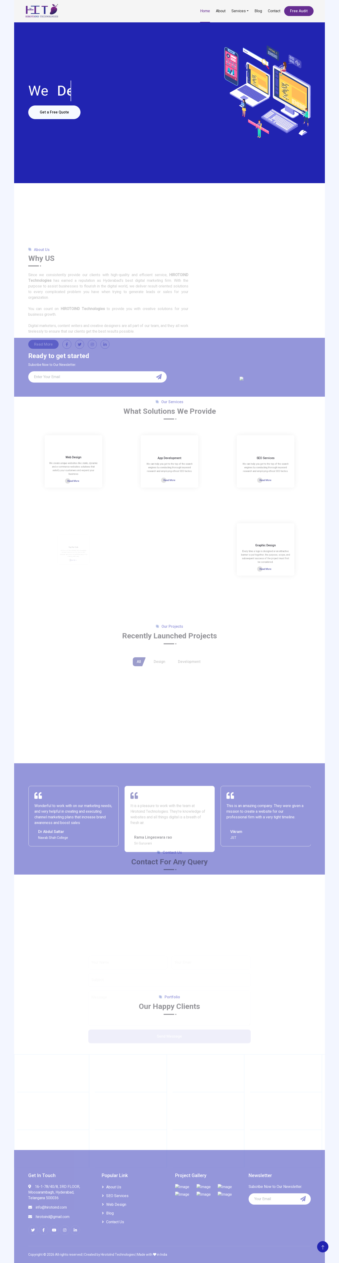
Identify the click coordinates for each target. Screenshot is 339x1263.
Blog (258, 11)
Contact (274, 11)
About (221, 11)
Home (205, 11)
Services (238, 11)
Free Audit (299, 11)
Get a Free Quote (54, 112)
